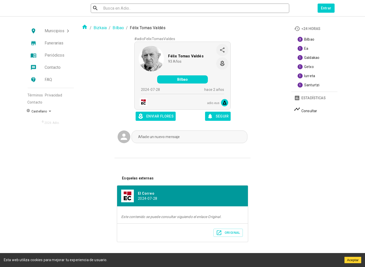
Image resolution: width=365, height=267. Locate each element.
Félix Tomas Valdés (186, 56)
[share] (222, 50)
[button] (50, 31)
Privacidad (53, 95)
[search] (118, 8)
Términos (35, 95)
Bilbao (118, 27)
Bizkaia (100, 27)
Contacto (34, 102)
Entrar (326, 8)
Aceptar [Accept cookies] (353, 260)
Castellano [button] (36, 111)
